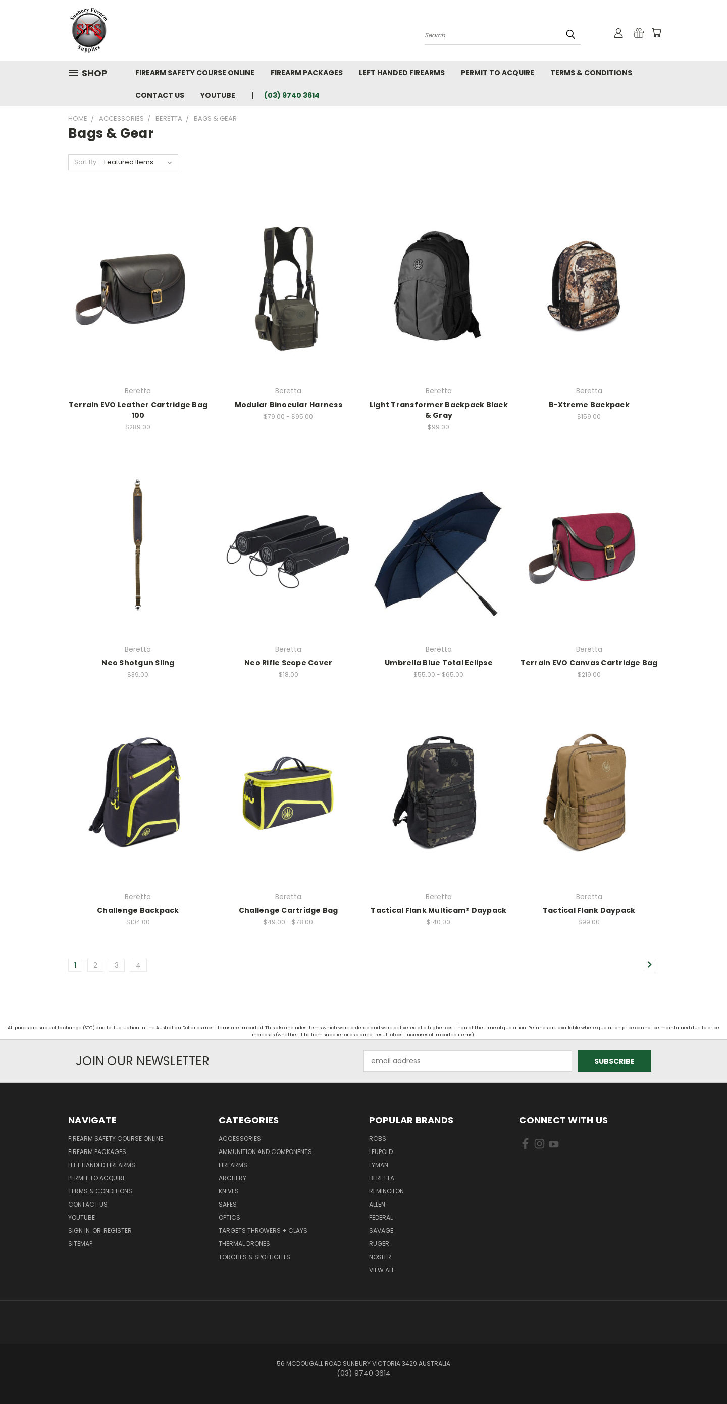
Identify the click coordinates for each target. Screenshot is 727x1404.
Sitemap (80, 1243)
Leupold (381, 1151)
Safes (228, 1204)
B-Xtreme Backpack (589, 404)
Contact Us (159, 95)
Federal (381, 1217)
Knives (229, 1191)
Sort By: (86, 162)
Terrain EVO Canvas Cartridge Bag (589, 663)
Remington (386, 1191)
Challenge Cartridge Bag (288, 910)
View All (381, 1270)
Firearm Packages (307, 73)
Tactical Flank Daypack (589, 910)
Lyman (378, 1165)
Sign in (79, 1230)
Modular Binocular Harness (288, 404)
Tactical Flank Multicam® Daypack (438, 910)
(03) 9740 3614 (292, 95)
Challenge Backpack (138, 910)
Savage (381, 1230)
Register (117, 1230)
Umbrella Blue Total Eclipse (439, 663)
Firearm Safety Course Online (194, 73)
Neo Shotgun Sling (137, 663)
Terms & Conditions (591, 73)
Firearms (233, 1165)
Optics (229, 1217)
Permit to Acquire (497, 73)
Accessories (240, 1138)
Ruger (379, 1243)
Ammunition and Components (265, 1151)
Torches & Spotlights (254, 1256)
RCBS (377, 1138)
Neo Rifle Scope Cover (288, 663)
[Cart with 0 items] (656, 33)
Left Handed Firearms (402, 73)
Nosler (380, 1256)
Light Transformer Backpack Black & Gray (439, 409)
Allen (377, 1204)
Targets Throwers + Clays (263, 1230)
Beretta (381, 1178)
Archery (232, 1178)
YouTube (217, 95)
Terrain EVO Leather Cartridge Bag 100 (138, 409)
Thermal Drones (244, 1243)
